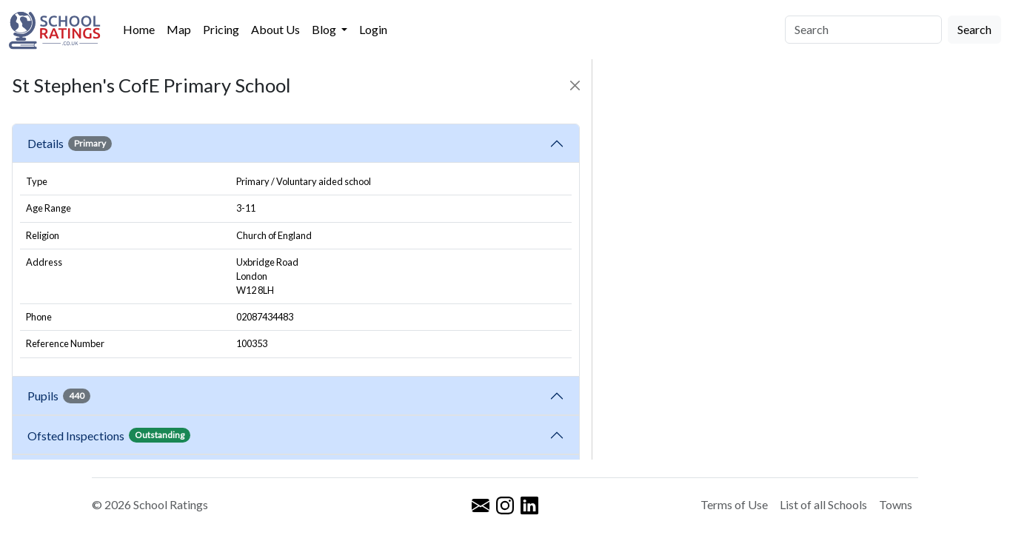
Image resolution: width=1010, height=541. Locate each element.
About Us (275, 29)
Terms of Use (734, 504)
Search (974, 29)
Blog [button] (325, 29)
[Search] (863, 30)
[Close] (575, 85)
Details (69, 143)
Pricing (221, 29)
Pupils (58, 396)
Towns (895, 504)
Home (139, 29)
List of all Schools (823, 504)
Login (373, 29)
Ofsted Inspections (108, 435)
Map (179, 29)
